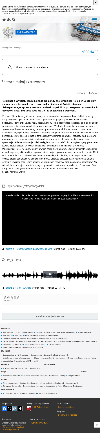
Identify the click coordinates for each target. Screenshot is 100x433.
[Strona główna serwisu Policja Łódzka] (4, 19)
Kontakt (4, 379)
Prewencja (5, 364)
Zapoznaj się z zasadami (13, 427)
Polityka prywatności (11, 429)
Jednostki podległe (43, 332)
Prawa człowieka (84, 332)
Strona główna (7, 48)
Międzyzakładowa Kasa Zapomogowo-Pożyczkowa (23, 347)
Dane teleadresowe (10, 383)
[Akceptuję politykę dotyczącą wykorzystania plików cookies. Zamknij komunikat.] (95, 2)
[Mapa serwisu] (9, 19)
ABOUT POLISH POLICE (13, 344)
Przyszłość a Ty (36, 368)
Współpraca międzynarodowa (64, 332)
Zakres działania (55, 344)
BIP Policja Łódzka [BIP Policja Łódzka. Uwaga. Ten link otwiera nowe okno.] (41, 407)
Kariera (84, 371)
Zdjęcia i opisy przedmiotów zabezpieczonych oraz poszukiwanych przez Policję (65, 358)
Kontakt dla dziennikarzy (29, 383)
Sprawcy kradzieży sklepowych (56, 355)
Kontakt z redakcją (65, 407)
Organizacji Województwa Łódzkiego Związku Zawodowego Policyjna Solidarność (35, 338)
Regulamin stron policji (48, 393)
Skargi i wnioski (74, 376)
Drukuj (93, 93)
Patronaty (18, 335)
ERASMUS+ (8, 335)
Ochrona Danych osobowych (25, 393)
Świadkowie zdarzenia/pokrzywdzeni (17, 358)
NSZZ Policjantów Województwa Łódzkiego (41, 335)
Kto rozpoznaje (36, 355)
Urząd (3, 371)
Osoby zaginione (9, 355)
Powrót (81, 93)
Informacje (17, 48)
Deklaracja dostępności (12, 386)
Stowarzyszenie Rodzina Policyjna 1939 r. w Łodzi (77, 341)
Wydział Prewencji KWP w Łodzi (15, 368)
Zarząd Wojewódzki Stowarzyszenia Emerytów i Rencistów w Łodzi (29, 341)
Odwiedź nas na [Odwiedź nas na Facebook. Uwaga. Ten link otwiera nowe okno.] (4, 408)
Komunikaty (7, 393)
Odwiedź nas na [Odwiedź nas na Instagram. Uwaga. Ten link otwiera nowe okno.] (14, 408)
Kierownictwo (8, 332)
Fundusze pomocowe (30, 376)
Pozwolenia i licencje (57, 376)
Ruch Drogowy (49, 364)
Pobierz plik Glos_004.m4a (17, 288)
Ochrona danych (7, 389)
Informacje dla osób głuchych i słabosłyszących (59, 383)
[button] (94, 20)
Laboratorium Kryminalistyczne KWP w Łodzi (20, 361)
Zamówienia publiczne (11, 376)
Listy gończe (23, 355)
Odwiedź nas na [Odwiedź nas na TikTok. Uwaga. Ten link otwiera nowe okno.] (20, 408)
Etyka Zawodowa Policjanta (36, 344)
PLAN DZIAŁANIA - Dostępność (70, 386)
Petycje (44, 376)
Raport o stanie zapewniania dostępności (39, 386)
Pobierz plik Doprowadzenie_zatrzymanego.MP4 (28, 249)
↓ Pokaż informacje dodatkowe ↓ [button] (50, 316)
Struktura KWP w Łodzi (24, 332)
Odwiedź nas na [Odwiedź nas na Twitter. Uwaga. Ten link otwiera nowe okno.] (9, 408)
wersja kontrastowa (39, 423)
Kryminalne (5, 351)
